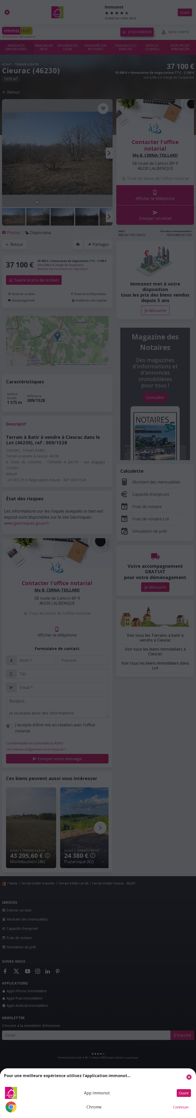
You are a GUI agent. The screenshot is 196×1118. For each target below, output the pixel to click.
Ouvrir (184, 1093)
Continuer (181, 1107)
